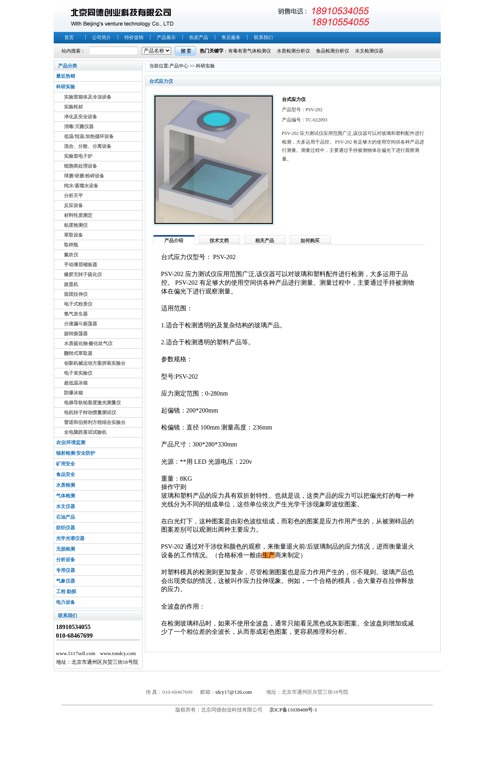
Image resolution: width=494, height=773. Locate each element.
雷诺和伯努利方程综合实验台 (95, 422)
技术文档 (219, 240)
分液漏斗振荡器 (80, 324)
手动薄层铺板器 (80, 264)
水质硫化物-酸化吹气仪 (88, 343)
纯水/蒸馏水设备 (81, 186)
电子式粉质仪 (78, 304)
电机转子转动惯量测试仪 (90, 412)
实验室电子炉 (78, 156)
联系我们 (263, 37)
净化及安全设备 (80, 116)
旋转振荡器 (76, 333)
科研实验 (65, 87)
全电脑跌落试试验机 (85, 432)
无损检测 (65, 549)
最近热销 (65, 76)
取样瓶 (71, 245)
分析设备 (65, 559)
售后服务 (231, 37)
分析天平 (73, 195)
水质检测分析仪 (293, 51)
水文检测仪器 (369, 51)
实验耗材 (73, 107)
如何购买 (310, 240)
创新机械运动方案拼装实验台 (95, 363)
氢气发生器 (76, 314)
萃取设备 (73, 235)
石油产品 (65, 517)
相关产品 (264, 240)
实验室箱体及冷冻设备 (87, 97)
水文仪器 (65, 506)
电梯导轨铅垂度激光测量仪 (92, 402)
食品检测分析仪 (332, 51)
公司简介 (101, 37)
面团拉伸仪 (76, 294)
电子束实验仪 (78, 373)
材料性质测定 (78, 215)
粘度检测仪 (76, 225)
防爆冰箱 (73, 393)
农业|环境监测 (71, 442)
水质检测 (65, 485)
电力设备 (65, 602)
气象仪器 (65, 581)
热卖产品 (198, 37)
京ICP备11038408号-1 (294, 710)
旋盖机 (71, 284)
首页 (69, 37)
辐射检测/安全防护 (75, 453)
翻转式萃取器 (78, 353)
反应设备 (73, 205)
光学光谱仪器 (70, 538)
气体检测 (65, 496)
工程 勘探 (66, 591)
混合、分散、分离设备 (87, 146)
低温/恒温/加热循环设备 (89, 136)
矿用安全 (65, 464)
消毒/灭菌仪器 (79, 126)
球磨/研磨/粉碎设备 (84, 176)
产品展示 (166, 37)
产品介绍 (173, 240)
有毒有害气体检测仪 (249, 51)
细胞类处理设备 (80, 166)
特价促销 (133, 37)
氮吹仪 (71, 255)
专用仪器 (65, 570)
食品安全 (65, 474)
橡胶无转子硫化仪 (83, 274)
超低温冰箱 (76, 383)
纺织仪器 (65, 527)
